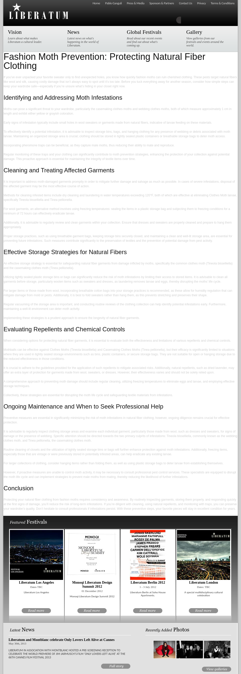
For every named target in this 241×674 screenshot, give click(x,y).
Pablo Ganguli (113, 3)
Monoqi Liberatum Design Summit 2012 (92, 584)
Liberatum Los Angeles (36, 582)
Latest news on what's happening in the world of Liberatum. (86, 38)
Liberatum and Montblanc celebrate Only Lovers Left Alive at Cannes (61, 640)
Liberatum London (203, 582)
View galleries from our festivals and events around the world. (205, 38)
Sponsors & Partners (161, 3)
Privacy (201, 3)
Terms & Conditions (222, 3)
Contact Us (185, 3)
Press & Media (135, 3)
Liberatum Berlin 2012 (148, 582)
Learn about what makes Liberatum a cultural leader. (27, 36)
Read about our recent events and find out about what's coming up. (146, 38)
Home (96, 3)
